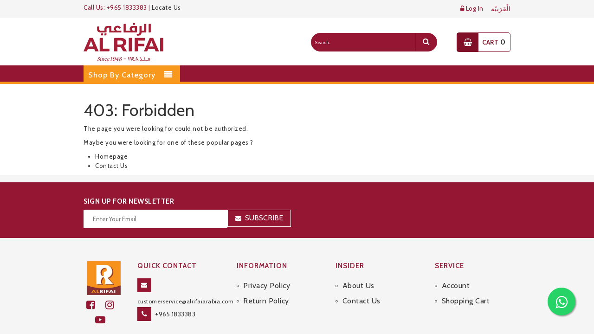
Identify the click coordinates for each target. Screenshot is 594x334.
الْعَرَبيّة (501, 9)
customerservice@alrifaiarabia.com (185, 301)
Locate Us (166, 7)
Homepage (111, 156)
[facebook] (95, 305)
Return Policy (266, 300)
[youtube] (104, 320)
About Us (358, 285)
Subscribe (264, 217)
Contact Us (111, 165)
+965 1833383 (175, 314)
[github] (113, 305)
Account (456, 285)
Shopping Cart (466, 300)
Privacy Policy (266, 285)
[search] (426, 42)
